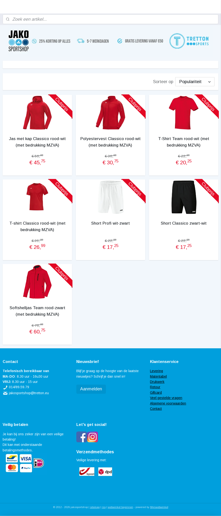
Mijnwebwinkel (159, 507)
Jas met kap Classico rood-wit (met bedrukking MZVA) (37, 141)
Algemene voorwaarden (168, 403)
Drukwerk (157, 382)
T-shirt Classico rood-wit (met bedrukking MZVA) (37, 226)
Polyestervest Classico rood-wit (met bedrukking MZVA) (110, 141)
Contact (156, 409)
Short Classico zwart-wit (184, 223)
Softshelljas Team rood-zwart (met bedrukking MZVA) (37, 311)
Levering (156, 371)
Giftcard (156, 392)
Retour (155, 387)
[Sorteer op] (195, 81)
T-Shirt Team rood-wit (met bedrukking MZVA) (183, 141)
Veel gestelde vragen (166, 398)
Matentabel (158, 376)
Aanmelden (91, 389)
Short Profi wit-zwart (110, 223)
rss (104, 507)
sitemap (95, 507)
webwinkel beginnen (120, 507)
